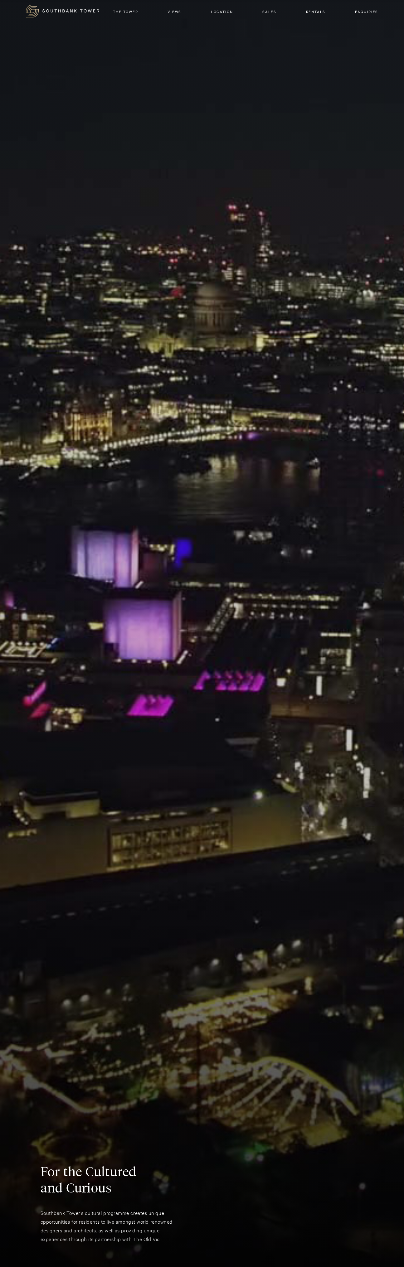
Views (174, 11)
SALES (269, 11)
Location (222, 11)
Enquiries (366, 11)
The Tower (125, 11)
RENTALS (316, 11)
